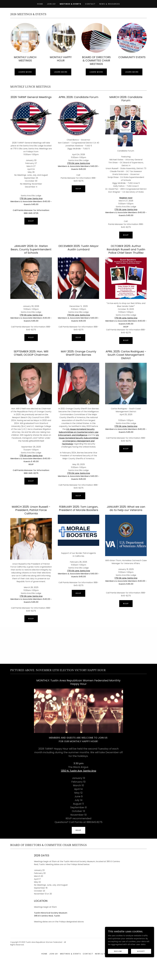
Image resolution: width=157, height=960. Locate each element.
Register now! (125, 197)
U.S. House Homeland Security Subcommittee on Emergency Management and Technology (79, 439)
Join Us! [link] (51, 4)
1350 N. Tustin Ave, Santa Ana (78, 770)
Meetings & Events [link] (70, 4)
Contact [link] (90, 4)
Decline (118, 951)
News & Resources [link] (109, 4)
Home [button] (44, 954)
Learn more (25, 72)
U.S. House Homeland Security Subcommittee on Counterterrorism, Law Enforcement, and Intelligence (78, 432)
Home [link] (40, 4)
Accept (141, 951)
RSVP (31, 221)
